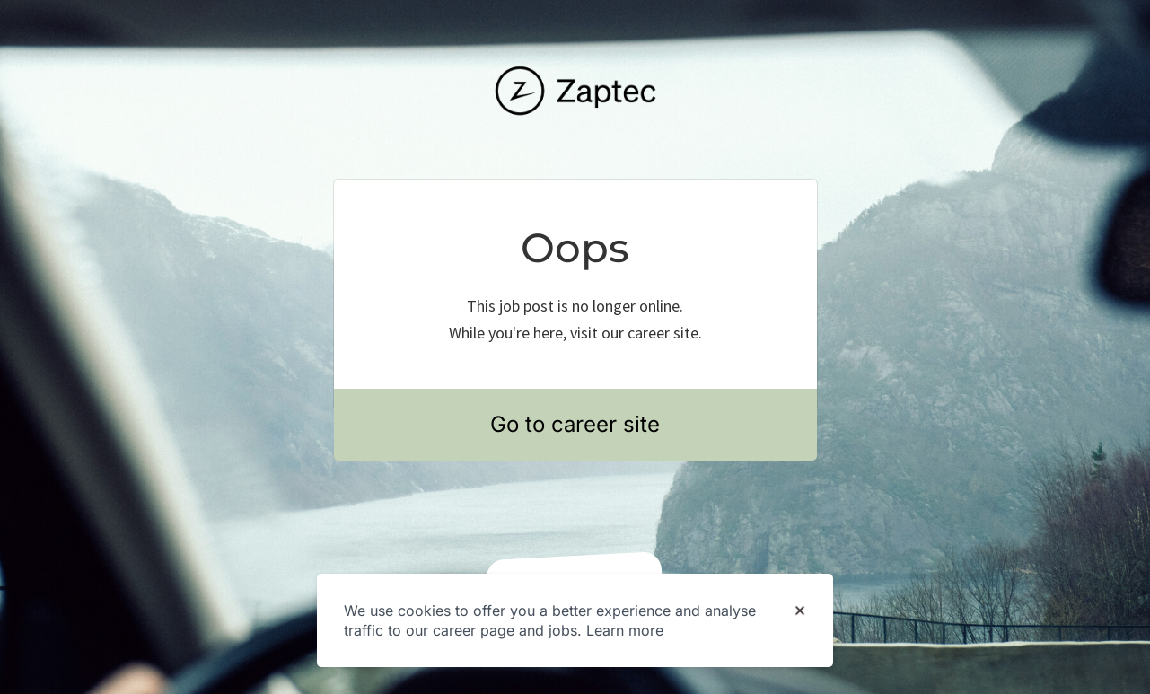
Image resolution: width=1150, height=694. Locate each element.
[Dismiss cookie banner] (800, 611)
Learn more (624, 630)
